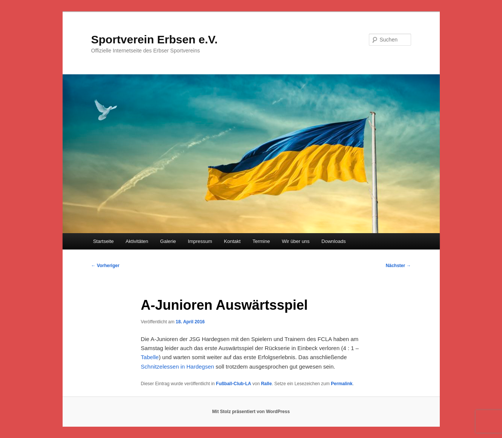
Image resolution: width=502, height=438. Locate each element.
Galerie (168, 241)
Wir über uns (296, 241)
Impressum (200, 241)
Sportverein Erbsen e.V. (154, 39)
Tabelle (150, 357)
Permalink (341, 383)
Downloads (333, 241)
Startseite (103, 241)
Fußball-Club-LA (233, 383)
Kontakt (232, 241)
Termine (261, 241)
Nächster (398, 265)
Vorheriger (105, 265)
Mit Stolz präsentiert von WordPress (251, 411)
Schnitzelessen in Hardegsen (177, 366)
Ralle (266, 383)
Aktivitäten (137, 241)
